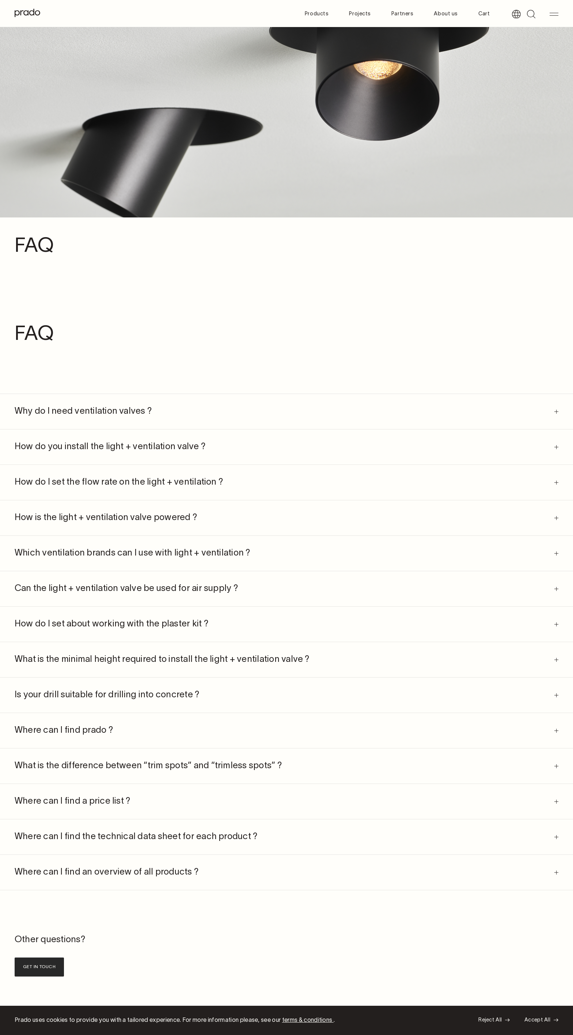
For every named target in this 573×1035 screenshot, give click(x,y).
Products (317, 14)
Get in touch (39, 967)
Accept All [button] (537, 1020)
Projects (360, 14)
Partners (402, 14)
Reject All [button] (490, 1020)
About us (446, 14)
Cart (484, 14)
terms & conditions (308, 1020)
